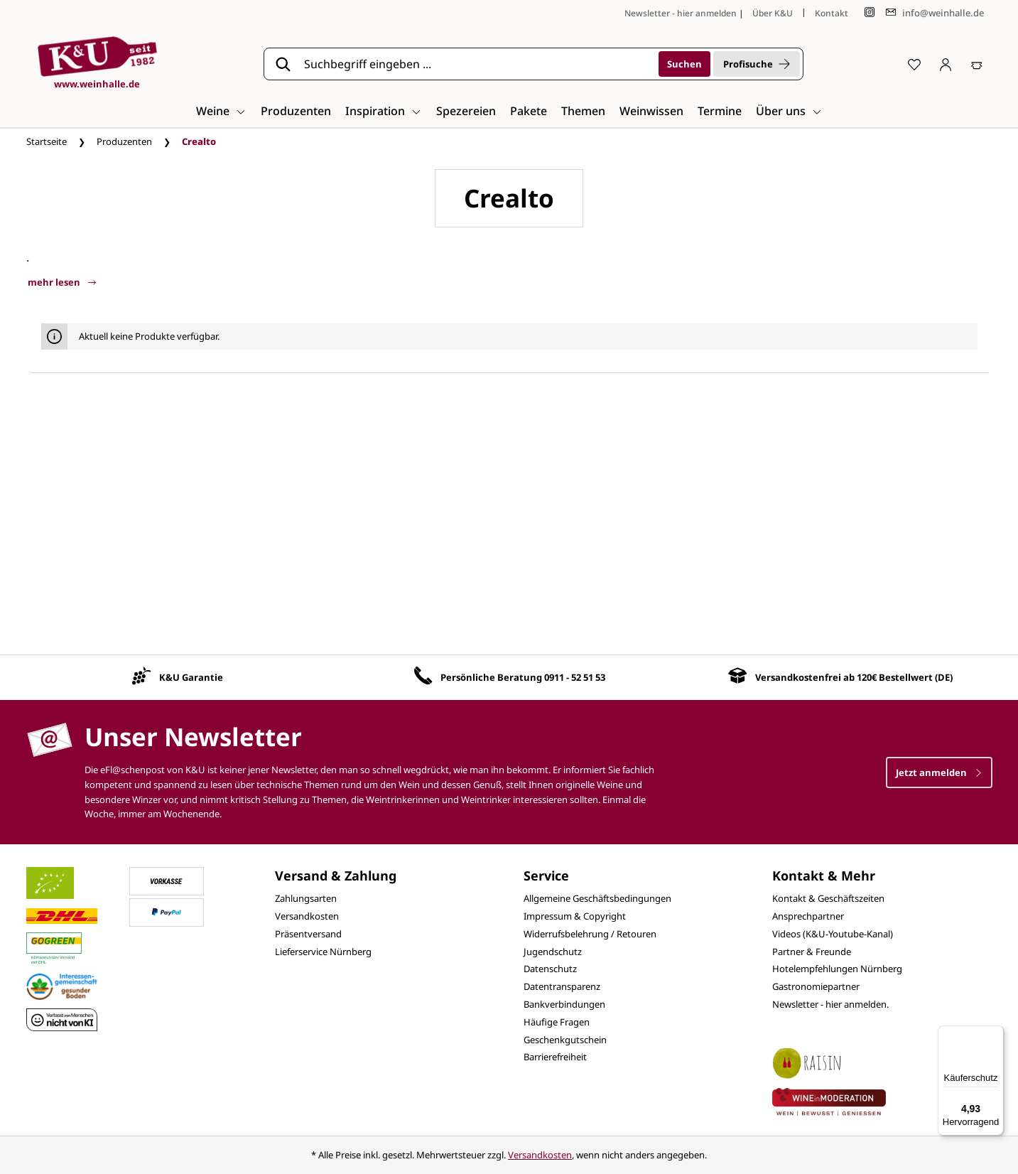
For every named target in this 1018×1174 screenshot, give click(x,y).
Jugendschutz (553, 951)
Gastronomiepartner (816, 986)
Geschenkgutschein (565, 1039)
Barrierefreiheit (555, 1056)
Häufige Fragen (557, 1022)
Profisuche (756, 64)
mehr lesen (62, 282)
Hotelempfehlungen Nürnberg (837, 968)
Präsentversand (308, 933)
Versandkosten (307, 916)
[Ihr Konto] (945, 64)
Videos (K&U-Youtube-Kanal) (832, 933)
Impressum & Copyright (575, 916)
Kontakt (831, 13)
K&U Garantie (191, 677)
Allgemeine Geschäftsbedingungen (597, 898)
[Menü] (995, 1034)
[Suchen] (684, 64)
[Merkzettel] (914, 64)
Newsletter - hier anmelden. (830, 1004)
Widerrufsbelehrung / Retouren (590, 933)
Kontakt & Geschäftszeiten (828, 898)
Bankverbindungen (564, 1004)
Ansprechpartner (808, 916)
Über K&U (772, 13)
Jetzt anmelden (939, 772)
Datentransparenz (562, 986)
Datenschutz (550, 968)
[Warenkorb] (976, 64)
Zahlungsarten (306, 898)
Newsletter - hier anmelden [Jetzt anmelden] (680, 13)
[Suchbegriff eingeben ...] (477, 64)
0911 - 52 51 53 (574, 677)
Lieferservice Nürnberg (323, 951)
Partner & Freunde (811, 951)
